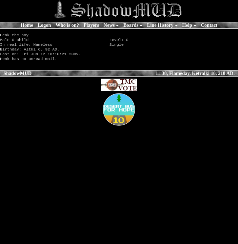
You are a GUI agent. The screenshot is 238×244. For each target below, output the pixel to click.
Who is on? (67, 25)
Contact (209, 25)
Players (91, 25)
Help (187, 25)
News (109, 25)
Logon (44, 25)
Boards (130, 25)
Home (27, 25)
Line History (160, 25)
